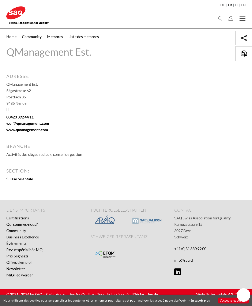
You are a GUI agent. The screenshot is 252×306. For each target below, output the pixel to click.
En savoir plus (200, 300)
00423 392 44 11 (20, 117)
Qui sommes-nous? (22, 224)
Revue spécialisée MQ (24, 249)
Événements (16, 243)
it (236, 5)
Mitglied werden (20, 275)
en (243, 5)
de (222, 5)
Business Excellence (22, 237)
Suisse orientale (19, 179)
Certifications (17, 218)
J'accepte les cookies (233, 300)
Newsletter (15, 268)
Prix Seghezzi (17, 256)
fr (230, 5)
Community (16, 230)
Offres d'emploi (19, 262)
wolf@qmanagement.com (27, 123)
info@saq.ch (184, 260)
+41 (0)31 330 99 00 (190, 248)
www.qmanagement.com (27, 129)
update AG (224, 294)
